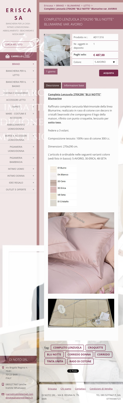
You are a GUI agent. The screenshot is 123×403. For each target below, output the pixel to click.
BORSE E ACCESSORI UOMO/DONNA (16, 137)
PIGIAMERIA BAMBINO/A (16, 159)
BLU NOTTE (54, 354)
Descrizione (52, 85)
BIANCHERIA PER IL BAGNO (16, 84)
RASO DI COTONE (80, 361)
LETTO (86, 5)
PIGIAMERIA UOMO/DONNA (16, 148)
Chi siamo (66, 388)
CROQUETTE (95, 347)
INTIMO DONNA (16, 175)
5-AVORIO (100, 61)
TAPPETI (16, 106)
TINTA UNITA (55, 361)
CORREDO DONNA (79, 354)
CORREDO (103, 354)
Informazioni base (74, 85)
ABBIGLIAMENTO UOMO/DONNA (16, 126)
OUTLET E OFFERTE (16, 189)
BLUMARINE (73, 5)
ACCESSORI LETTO (16, 99)
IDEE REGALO (16, 182)
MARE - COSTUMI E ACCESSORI (16, 115)
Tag (46, 348)
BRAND (16, 63)
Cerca (31, 44)
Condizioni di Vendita (101, 388)
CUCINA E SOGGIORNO (16, 92)
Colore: (78, 62)
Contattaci (80, 388)
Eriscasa (48, 5)
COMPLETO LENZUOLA (67, 347)
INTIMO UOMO (16, 168)
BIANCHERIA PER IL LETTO (16, 73)
